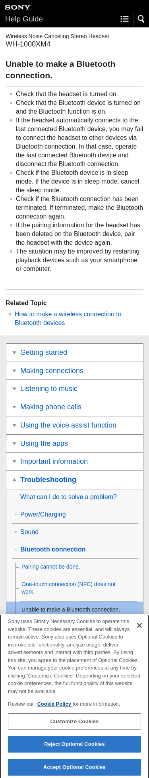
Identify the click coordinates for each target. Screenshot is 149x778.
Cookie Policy (55, 707)
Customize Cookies (74, 724)
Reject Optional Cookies (74, 747)
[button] (141, 19)
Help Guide (24, 19)
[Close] (139, 628)
